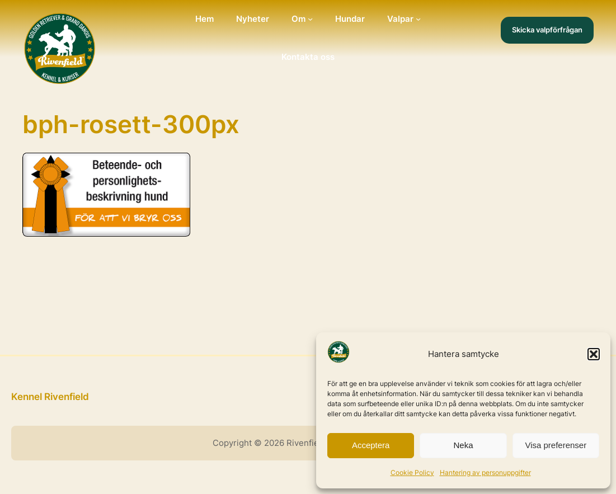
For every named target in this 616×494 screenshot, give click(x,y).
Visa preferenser (555, 445)
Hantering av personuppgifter (485, 472)
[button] (593, 354)
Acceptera (371, 445)
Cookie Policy (412, 472)
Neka (463, 445)
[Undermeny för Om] (310, 18)
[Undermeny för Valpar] (418, 18)
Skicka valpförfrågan (547, 29)
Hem (204, 18)
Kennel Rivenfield (50, 396)
